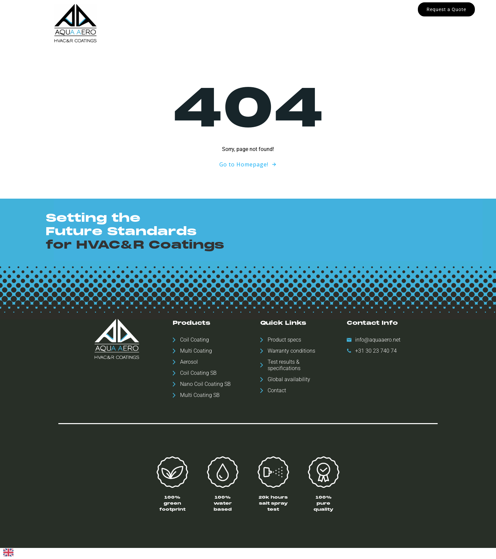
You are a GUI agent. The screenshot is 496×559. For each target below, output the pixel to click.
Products (179, 23)
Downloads (264, 23)
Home (151, 23)
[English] (8, 555)
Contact (343, 23)
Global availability (221, 23)
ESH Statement (305, 23)
